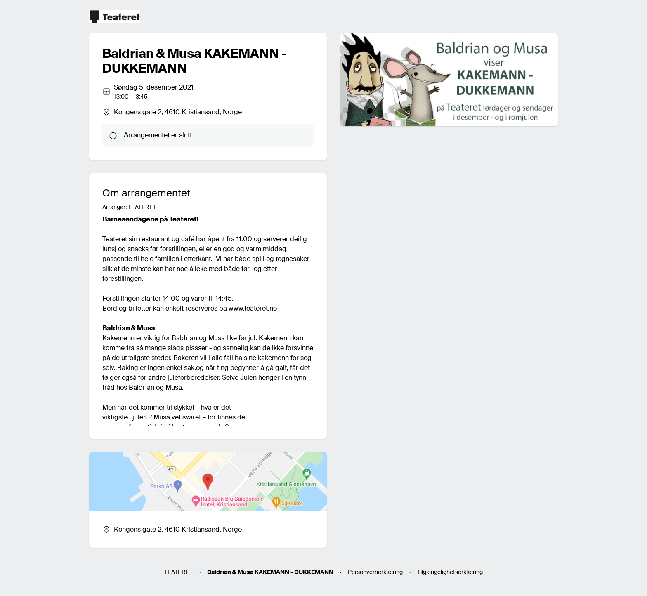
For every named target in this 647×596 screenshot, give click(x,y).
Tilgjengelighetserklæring (450, 572)
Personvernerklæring (375, 572)
